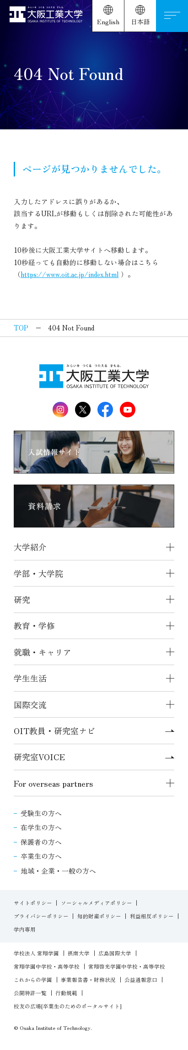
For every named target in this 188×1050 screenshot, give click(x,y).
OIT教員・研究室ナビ (94, 730)
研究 (22, 599)
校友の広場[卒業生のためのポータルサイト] (68, 1006)
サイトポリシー (33, 902)
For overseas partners (53, 783)
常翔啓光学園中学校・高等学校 (126, 966)
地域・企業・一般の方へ (58, 870)
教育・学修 (34, 625)
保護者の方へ (41, 842)
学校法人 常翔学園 (36, 953)
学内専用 (25, 929)
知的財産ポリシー (99, 916)
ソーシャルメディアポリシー (96, 902)
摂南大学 (79, 953)
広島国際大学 (114, 953)
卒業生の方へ (41, 856)
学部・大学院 (38, 573)
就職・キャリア (42, 652)
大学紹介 (30, 547)
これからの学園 (33, 979)
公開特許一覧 (30, 993)
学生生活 (30, 678)
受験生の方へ (41, 813)
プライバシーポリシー (41, 916)
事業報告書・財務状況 (88, 979)
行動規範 (66, 993)
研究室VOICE (94, 756)
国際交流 (30, 704)
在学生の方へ (41, 827)
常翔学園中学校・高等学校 (47, 966)
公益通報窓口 (140, 979)
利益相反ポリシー (152, 916)
